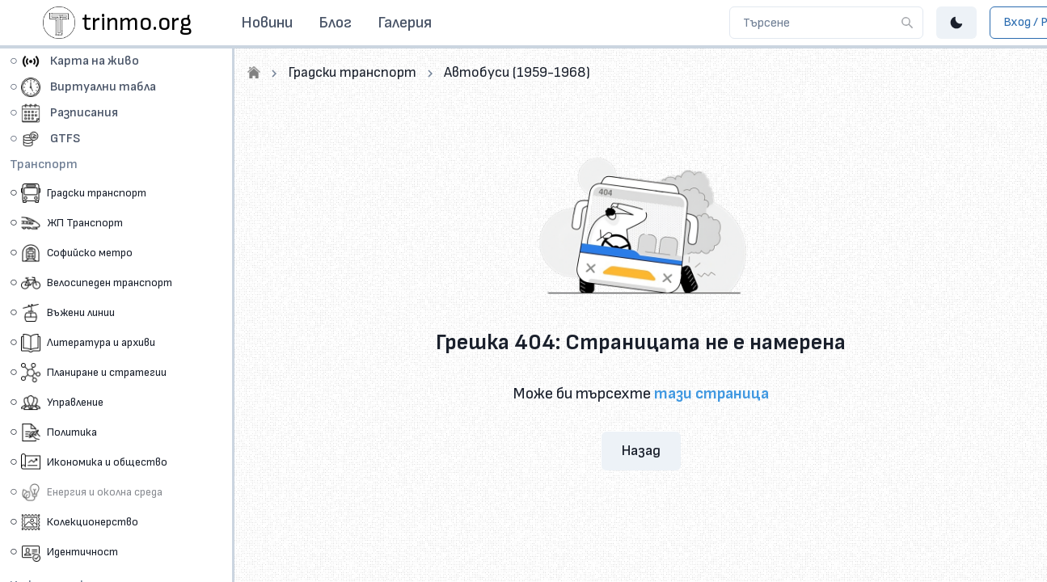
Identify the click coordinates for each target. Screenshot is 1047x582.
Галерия (405, 22)
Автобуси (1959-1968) (517, 72)
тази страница (711, 393)
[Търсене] (907, 23)
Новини (267, 22)
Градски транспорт (352, 72)
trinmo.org (137, 22)
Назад (641, 450)
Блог (335, 22)
